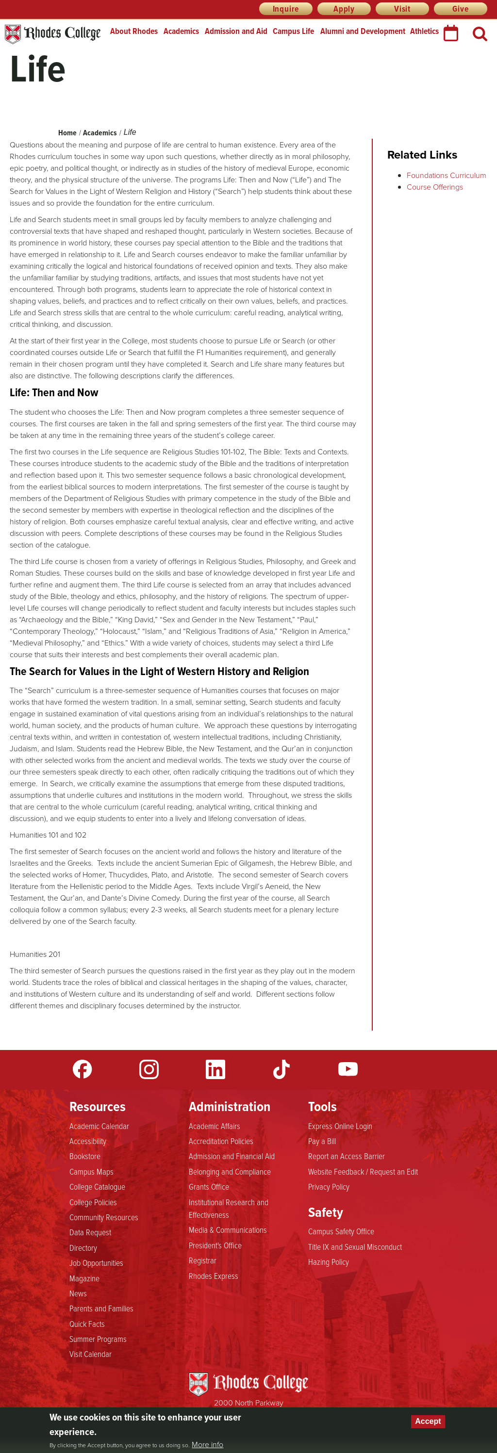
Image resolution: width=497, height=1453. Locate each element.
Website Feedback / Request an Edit (363, 1171)
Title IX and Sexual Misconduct (355, 1246)
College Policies (93, 1202)
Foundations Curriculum (446, 175)
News (78, 1293)
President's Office (215, 1245)
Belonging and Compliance (230, 1171)
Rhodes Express (213, 1275)
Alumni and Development (362, 31)
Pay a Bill (322, 1140)
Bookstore (84, 1156)
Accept (428, 1421)
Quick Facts (87, 1323)
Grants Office (209, 1186)
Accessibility (87, 1140)
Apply (344, 8)
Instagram (149, 1069)
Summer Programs (98, 1338)
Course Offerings (435, 186)
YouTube (348, 1069)
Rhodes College (52, 35)
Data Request (90, 1232)
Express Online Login (340, 1125)
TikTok (281, 1069)
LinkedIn (215, 1069)
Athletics (424, 31)
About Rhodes (134, 31)
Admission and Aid (236, 31)
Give (460, 8)
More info (207, 1444)
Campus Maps (91, 1171)
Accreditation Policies (221, 1140)
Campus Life (293, 31)
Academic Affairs (214, 1125)
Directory (83, 1247)
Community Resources (103, 1217)
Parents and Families (101, 1308)
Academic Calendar (99, 1125)
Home (67, 132)
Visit (402, 8)
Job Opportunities (96, 1262)
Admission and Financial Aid (232, 1156)
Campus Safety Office (341, 1231)
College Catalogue (97, 1186)
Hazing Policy (328, 1261)
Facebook (82, 1069)
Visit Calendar (90, 1353)
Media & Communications (228, 1229)
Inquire (286, 8)
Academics (181, 31)
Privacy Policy (328, 1186)
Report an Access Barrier (346, 1156)
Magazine (84, 1278)
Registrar (202, 1260)
